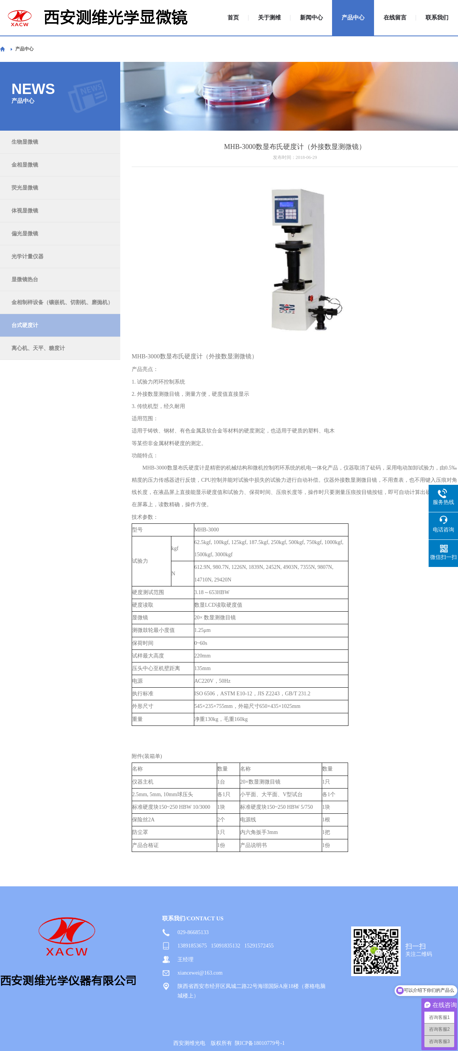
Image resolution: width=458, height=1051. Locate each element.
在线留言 (395, 18)
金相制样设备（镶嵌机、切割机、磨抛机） (62, 302)
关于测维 (269, 18)
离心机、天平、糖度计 (38, 348)
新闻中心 (311, 18)
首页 (233, 18)
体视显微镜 (24, 211)
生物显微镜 (24, 142)
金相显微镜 (24, 165)
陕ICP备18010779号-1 (260, 1043)
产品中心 (353, 18)
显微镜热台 (24, 279)
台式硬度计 (24, 325)
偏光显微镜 (24, 233)
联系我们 (437, 18)
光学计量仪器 (27, 256)
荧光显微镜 (24, 188)
